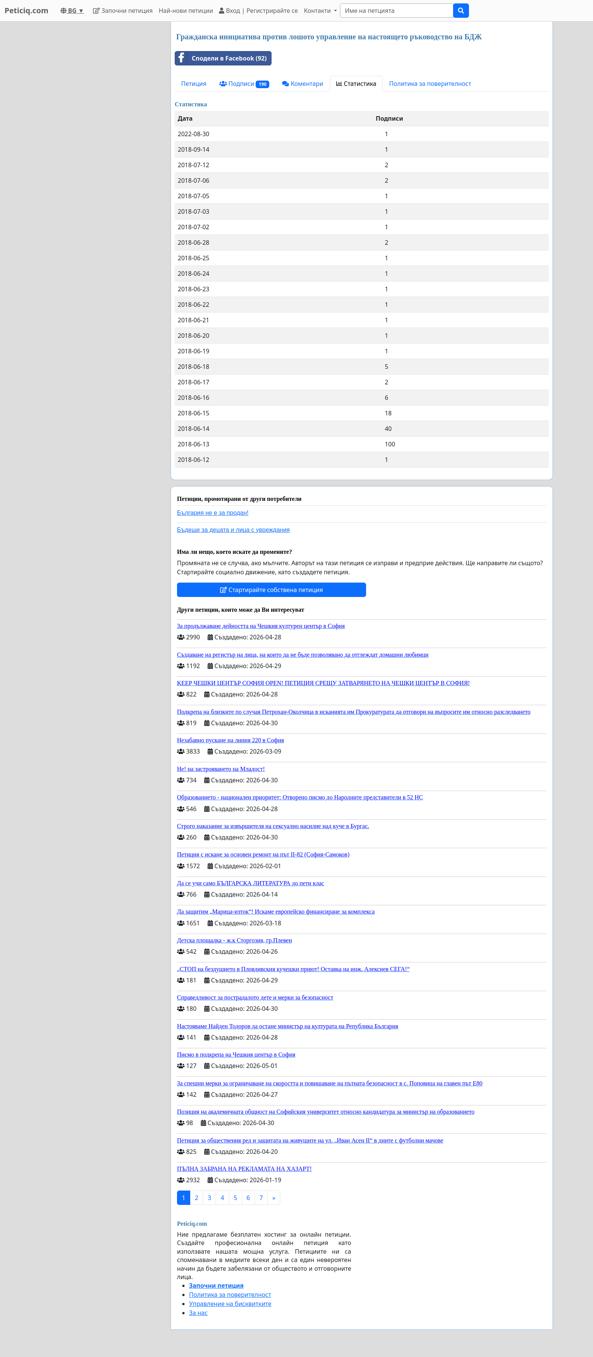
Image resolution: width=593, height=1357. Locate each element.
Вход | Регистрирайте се (258, 10)
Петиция (193, 83)
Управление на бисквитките (230, 1303)
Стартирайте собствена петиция (271, 590)
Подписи (244, 83)
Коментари (302, 83)
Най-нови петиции (186, 10)
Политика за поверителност (430, 83)
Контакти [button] (318, 10)
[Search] (396, 10)
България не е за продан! (212, 513)
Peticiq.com (26, 10)
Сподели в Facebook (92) (221, 58)
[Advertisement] (97, 135)
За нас (198, 1313)
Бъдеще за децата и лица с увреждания (233, 530)
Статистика (356, 83)
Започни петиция (122, 10)
